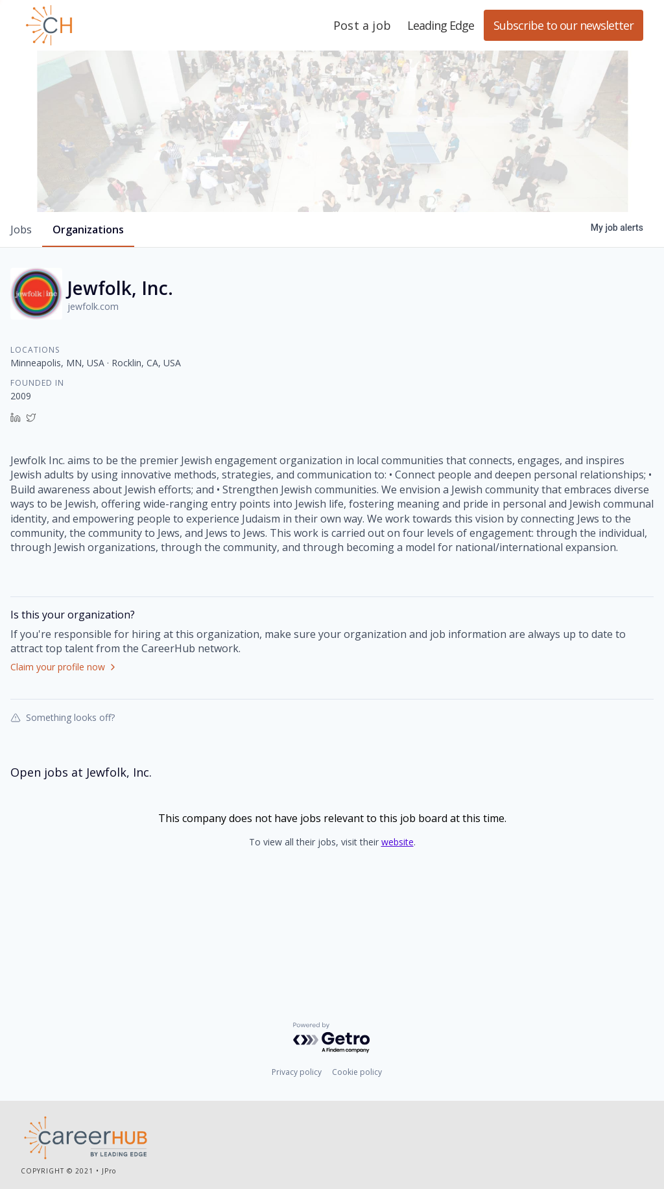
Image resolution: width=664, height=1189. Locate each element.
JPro (109, 1172)
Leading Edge (111, 25)
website (397, 914)
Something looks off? (62, 789)
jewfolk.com (93, 378)
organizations (88, 302)
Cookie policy (357, 1074)
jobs (21, 302)
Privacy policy (297, 1074)
